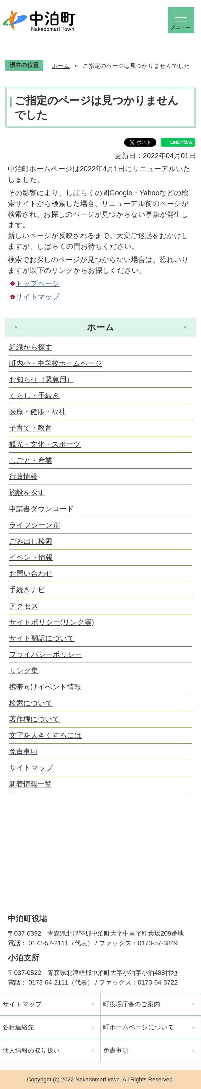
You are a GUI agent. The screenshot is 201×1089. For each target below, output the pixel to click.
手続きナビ (27, 590)
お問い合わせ (31, 573)
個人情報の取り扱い (31, 1050)
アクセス (23, 606)
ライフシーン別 (34, 525)
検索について (31, 703)
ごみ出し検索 (30, 541)
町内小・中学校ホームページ (55, 363)
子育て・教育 (30, 428)
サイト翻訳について (42, 638)
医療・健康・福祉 (37, 412)
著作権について (34, 719)
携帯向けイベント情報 (45, 687)
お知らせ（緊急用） (41, 379)
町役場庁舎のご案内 (131, 1004)
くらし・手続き (34, 395)
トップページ (37, 283)
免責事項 (23, 751)
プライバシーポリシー (45, 654)
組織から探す (30, 347)
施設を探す (27, 492)
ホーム (61, 66)
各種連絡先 (18, 1027)
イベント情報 (31, 557)
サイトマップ (38, 297)
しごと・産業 (30, 460)
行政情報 (23, 476)
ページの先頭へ (188, 825)
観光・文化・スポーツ (45, 444)
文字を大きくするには (45, 735)
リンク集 (23, 670)
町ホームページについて (138, 1027)
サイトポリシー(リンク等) (51, 622)
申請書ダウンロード (41, 509)
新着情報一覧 (30, 784)
